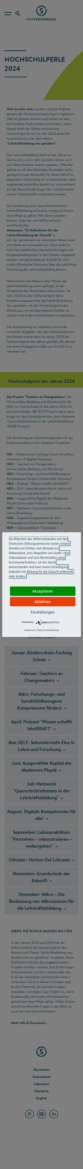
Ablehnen (42, 601)
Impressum (29, 630)
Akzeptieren (42, 591)
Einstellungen (42, 612)
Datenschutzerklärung (48, 630)
